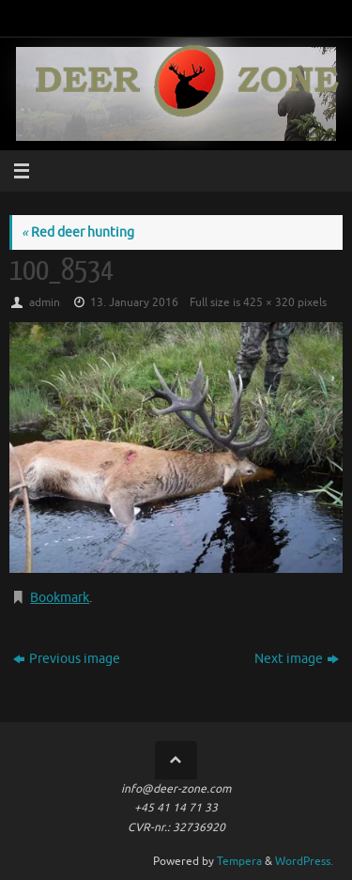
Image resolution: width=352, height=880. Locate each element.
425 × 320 (269, 302)
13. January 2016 (134, 302)
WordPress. (304, 861)
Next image (296, 659)
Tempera (239, 861)
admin (44, 302)
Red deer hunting (78, 232)
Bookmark (59, 598)
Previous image (66, 659)
